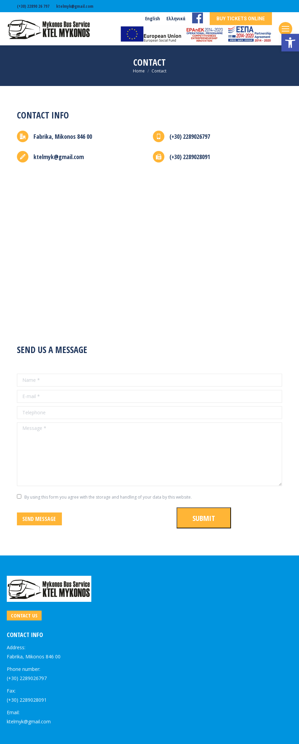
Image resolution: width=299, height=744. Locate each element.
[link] (290, 42)
